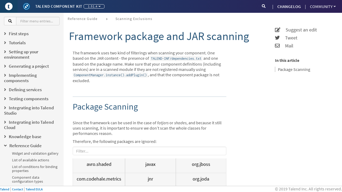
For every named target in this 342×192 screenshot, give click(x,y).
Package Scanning (294, 69)
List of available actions (30, 160)
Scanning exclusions (133, 18)
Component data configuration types (27, 179)
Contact (17, 189)
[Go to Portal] (9, 6)
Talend (4, 189)
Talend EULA (34, 189)
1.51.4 (94, 6)
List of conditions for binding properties (34, 168)
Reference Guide (83, 18)
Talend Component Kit (58, 6)
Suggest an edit (296, 30)
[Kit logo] (26, 6)
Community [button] (323, 6)
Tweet (286, 38)
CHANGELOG (289, 6)
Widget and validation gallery (35, 153)
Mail (284, 46)
